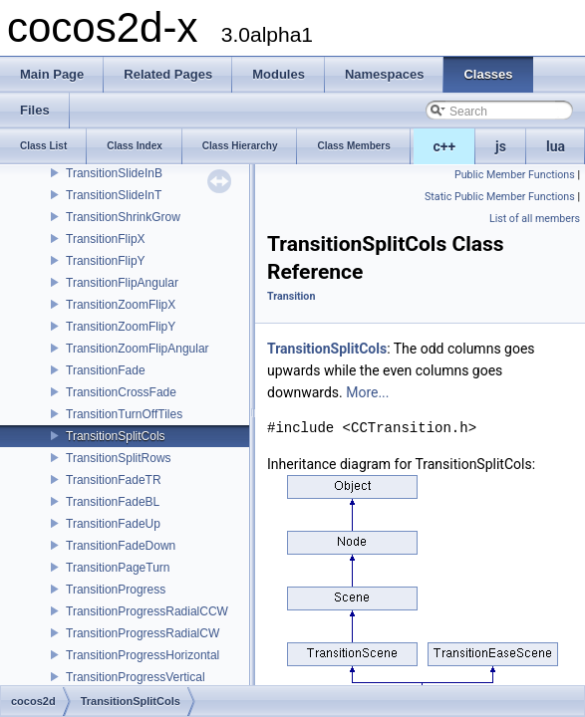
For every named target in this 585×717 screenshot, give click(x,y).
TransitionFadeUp (113, 524)
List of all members (534, 218)
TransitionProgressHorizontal (142, 655)
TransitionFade (106, 370)
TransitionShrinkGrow (123, 217)
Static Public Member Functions (500, 196)
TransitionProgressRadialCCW (147, 611)
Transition (291, 296)
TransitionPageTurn (118, 568)
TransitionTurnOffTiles (124, 414)
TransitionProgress (115, 590)
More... (367, 392)
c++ (445, 146)
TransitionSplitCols (115, 436)
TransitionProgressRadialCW (142, 633)
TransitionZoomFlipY (120, 327)
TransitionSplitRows (118, 458)
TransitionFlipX (106, 239)
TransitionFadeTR (113, 480)
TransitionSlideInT (113, 195)
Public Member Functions (514, 174)
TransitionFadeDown (120, 546)
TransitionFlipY (106, 261)
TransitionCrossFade (121, 392)
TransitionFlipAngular (122, 283)
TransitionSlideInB (114, 173)
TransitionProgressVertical (135, 677)
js (500, 146)
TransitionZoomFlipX (120, 305)
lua (555, 146)
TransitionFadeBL (112, 502)
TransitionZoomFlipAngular (137, 349)
